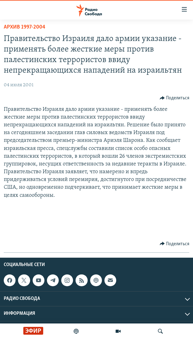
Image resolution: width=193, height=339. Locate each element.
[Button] (175, 98)
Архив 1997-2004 (24, 27)
